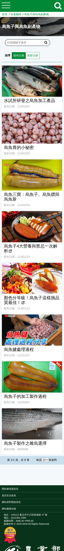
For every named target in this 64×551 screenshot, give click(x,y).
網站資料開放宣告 (11, 502)
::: (63, 490)
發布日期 (18, 55)
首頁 (4, 14)
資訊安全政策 (9, 495)
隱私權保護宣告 (10, 488)
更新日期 (32, 55)
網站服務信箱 (9, 508)
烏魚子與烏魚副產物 (36, 14)
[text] (25, 42)
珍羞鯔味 (15, 14)
